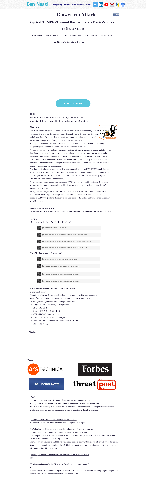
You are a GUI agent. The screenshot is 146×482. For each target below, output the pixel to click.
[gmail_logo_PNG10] (112, 4)
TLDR (33, 114)
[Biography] (57, 5)
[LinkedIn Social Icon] (101, 4)
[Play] (43, 228)
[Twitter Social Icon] (95, 4)
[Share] (116, 14)
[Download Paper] (73, 103)
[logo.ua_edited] (117, 4)
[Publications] (78, 5)
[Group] (67, 5)
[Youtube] (106, 4)
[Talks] (88, 5)
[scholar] (123, 4)
